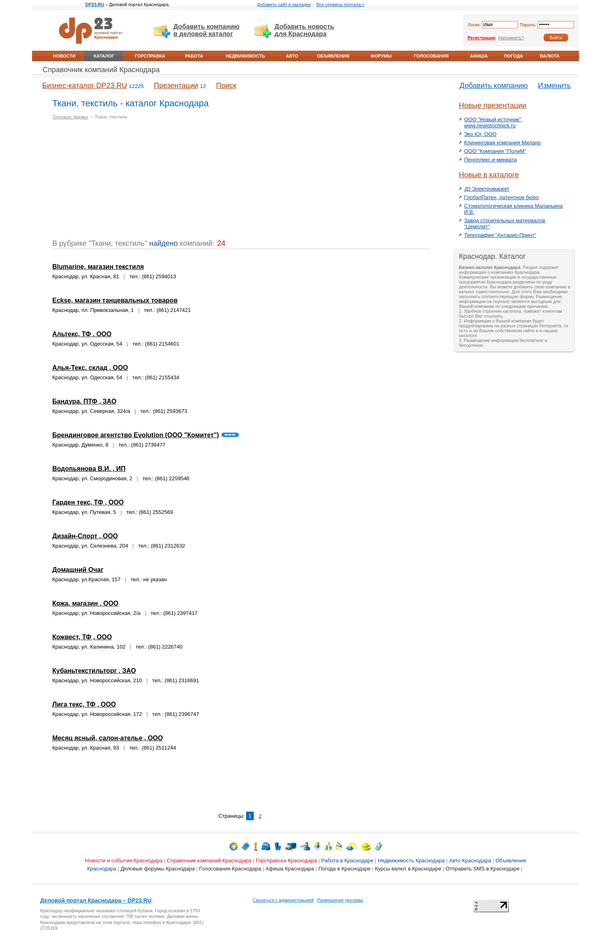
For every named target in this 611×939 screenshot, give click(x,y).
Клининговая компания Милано (502, 143)
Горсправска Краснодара (286, 860)
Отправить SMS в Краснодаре (482, 869)
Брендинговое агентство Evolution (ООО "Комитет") (135, 435)
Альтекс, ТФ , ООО (81, 334)
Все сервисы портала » (340, 4)
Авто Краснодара (470, 860)
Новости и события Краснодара (124, 860)
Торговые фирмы (70, 116)
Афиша (479, 56)
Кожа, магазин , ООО (85, 603)
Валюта (550, 56)
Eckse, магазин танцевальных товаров (115, 300)
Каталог (104, 56)
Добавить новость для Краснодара (304, 30)
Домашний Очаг (77, 569)
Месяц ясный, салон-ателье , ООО (107, 738)
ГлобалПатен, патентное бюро (501, 197)
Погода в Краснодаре (344, 869)
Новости (64, 56)
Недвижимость (245, 56)
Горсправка (150, 56)
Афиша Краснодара (290, 869)
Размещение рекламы (340, 900)
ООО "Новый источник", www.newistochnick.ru (493, 122)
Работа (194, 56)
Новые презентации (492, 105)
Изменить (554, 86)
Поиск (226, 86)
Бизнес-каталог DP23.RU (84, 86)
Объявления (333, 56)
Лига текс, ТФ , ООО (84, 704)
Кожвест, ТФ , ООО (82, 637)
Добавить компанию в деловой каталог (207, 30)
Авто (292, 56)
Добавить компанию (494, 86)
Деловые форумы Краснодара (158, 869)
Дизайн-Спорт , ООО (85, 536)
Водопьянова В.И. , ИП (89, 468)
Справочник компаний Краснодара (101, 70)
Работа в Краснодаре (347, 860)
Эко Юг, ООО (480, 134)
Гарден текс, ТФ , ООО (88, 502)
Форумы (381, 56)
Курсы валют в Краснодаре (408, 869)
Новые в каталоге (489, 175)
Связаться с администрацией (283, 900)
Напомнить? (511, 37)
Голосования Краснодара (230, 869)
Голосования (431, 56)
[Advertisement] (120, 182)
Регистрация (481, 37)
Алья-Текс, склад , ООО (90, 367)
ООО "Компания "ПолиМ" (495, 151)
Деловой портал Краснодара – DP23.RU (96, 900)
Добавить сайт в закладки (284, 4)
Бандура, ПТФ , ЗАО (84, 401)
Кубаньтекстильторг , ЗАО (94, 670)
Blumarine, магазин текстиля (98, 266)
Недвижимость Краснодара (411, 860)
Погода (513, 56)
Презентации (176, 86)
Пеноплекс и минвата (490, 160)
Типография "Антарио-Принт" (500, 235)
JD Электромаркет (486, 189)
